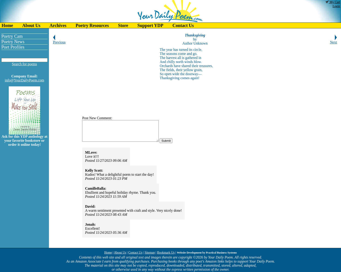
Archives (58, 25)
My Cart (333, 2)
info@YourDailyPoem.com (24, 80)
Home (7, 25)
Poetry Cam (12, 36)
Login (336, 6)
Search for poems (24, 64)
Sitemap (150, 252)
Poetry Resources (92, 25)
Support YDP (150, 25)
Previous (59, 40)
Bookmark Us (166, 252)
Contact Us (183, 25)
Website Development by (207, 252)
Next (333, 40)
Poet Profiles (12, 47)
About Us (31, 25)
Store (123, 25)
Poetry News (12, 41)
